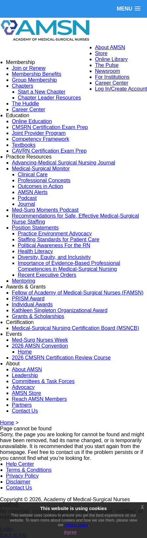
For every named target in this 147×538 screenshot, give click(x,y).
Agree (70, 532)
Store (101, 53)
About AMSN (110, 47)
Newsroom (107, 71)
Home (7, 422)
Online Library (111, 59)
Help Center (20, 464)
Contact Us (19, 487)
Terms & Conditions (29, 470)
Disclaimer (18, 481)
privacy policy (76, 525)
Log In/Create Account (121, 89)
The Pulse (107, 65)
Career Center (111, 83)
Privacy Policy (22, 476)
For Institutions (112, 77)
